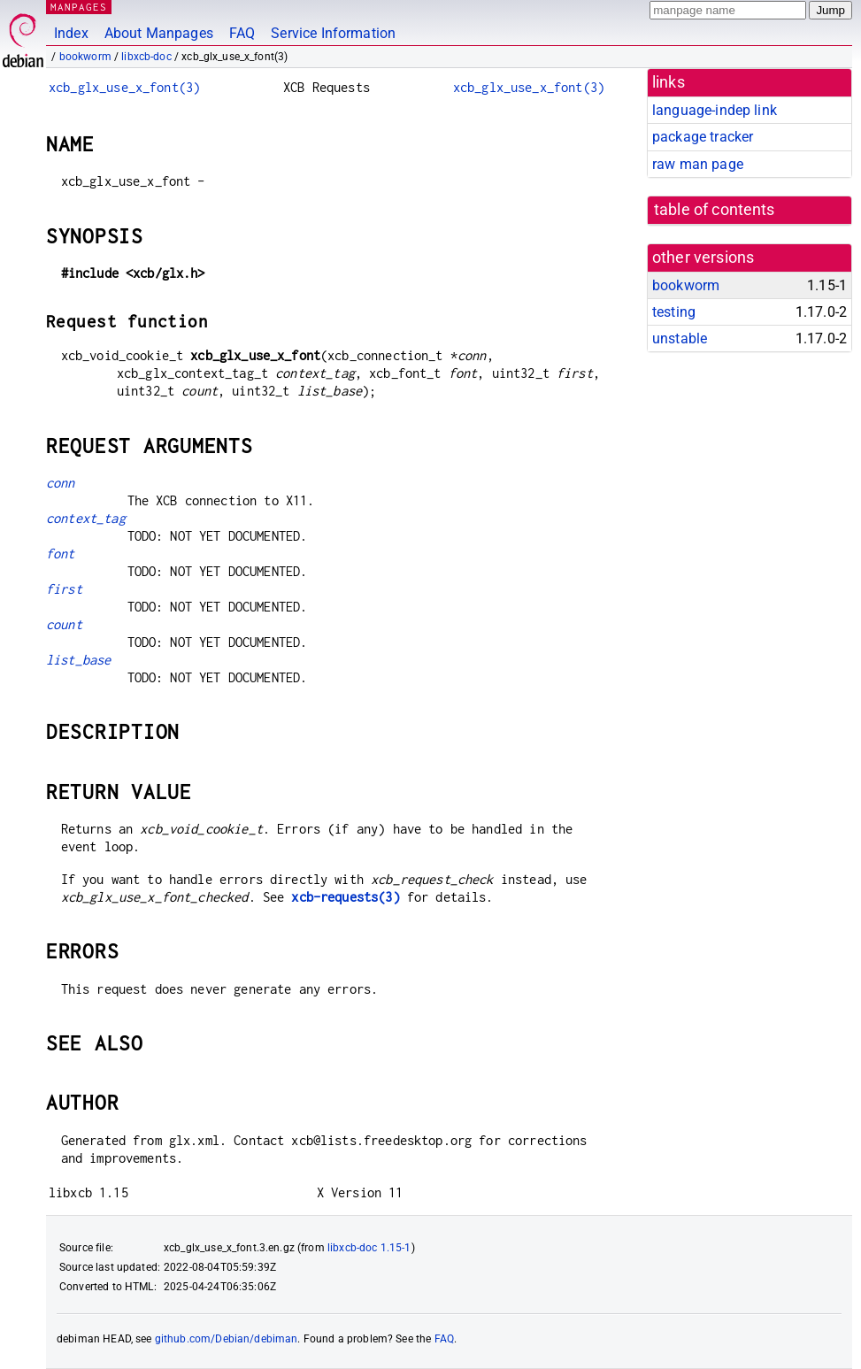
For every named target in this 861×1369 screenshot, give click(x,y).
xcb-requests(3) (345, 896)
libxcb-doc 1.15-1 (369, 1248)
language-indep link (714, 110)
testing (674, 312)
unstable (679, 338)
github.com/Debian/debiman (226, 1339)
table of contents (714, 210)
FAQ (242, 33)
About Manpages (158, 33)
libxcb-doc (146, 56)
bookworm (85, 56)
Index (71, 33)
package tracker (702, 136)
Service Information (333, 33)
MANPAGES (78, 6)
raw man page (697, 164)
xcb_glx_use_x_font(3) (124, 87)
